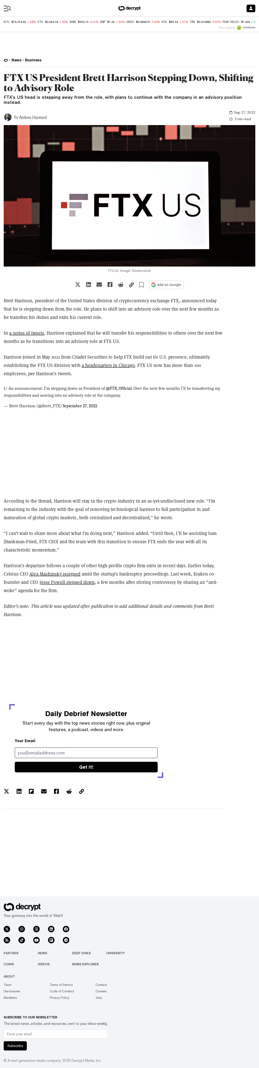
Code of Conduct (62, 991)
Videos (44, 964)
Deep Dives (81, 953)
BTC (6, 22)
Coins (9, 964)
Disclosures (12, 991)
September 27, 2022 (80, 405)
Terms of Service (61, 985)
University (115, 953)
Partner (11, 953)
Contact (101, 985)
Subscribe (15, 1046)
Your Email (25, 741)
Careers (101, 991)
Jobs (99, 997)
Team (8, 985)
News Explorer (85, 964)
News (42, 953)
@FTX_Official (119, 388)
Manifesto (10, 997)
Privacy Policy (59, 997)
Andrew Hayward (33, 117)
